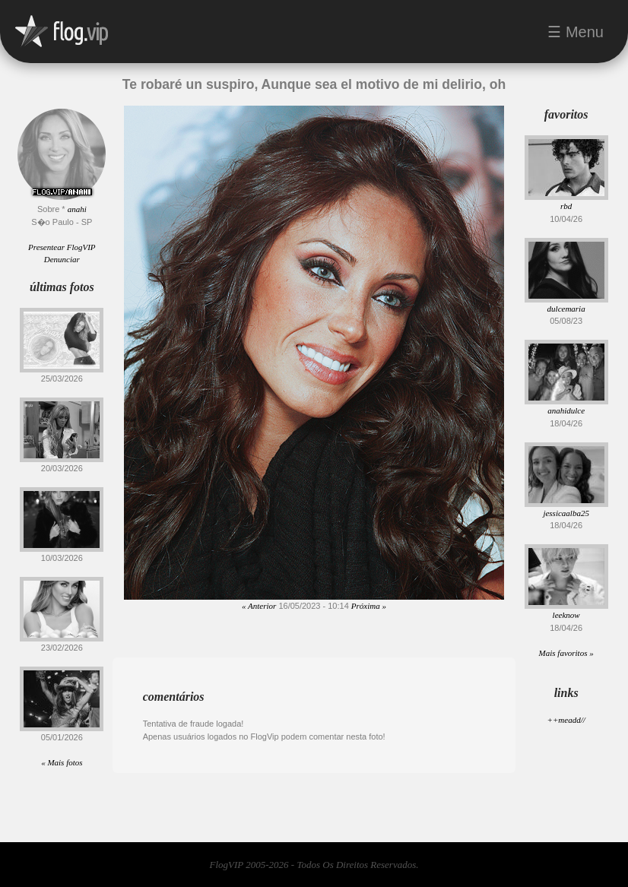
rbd (566, 206)
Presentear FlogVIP (61, 247)
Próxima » (368, 605)
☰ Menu (575, 32)
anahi (77, 209)
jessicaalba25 (566, 513)
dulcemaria (566, 308)
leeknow (566, 614)
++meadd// (566, 719)
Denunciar (62, 259)
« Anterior (259, 605)
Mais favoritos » (566, 652)
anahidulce (566, 410)
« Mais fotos (61, 762)
